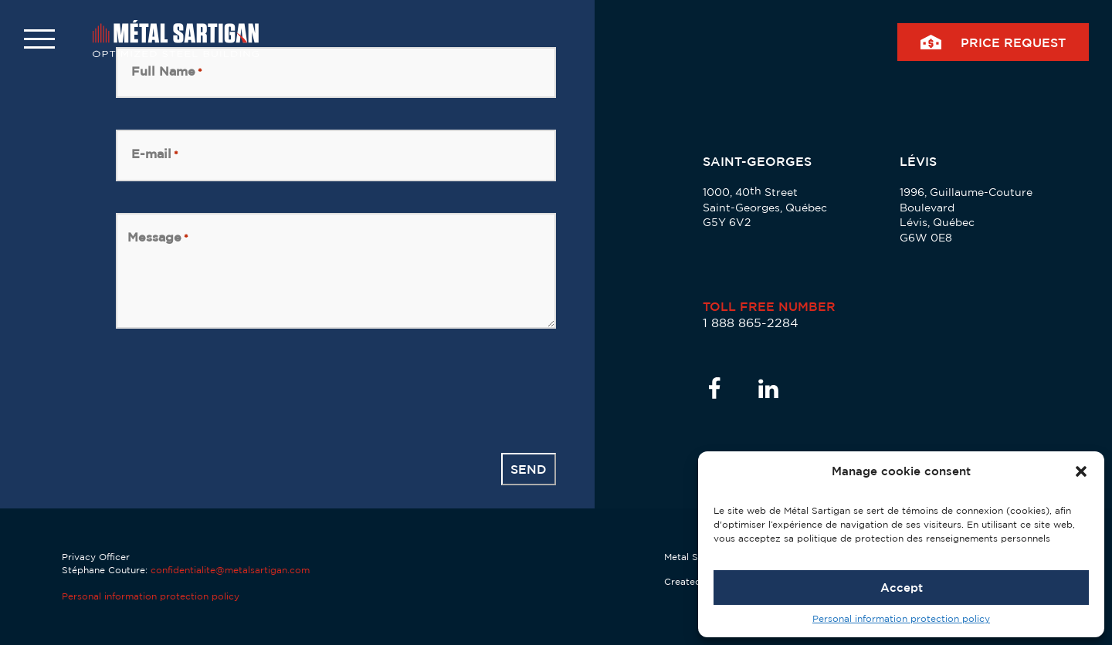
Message (157, 237)
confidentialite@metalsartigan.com (230, 570)
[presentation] (233, 390)
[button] (1081, 471)
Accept (901, 587)
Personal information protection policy (901, 618)
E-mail (154, 154)
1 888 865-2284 (750, 322)
